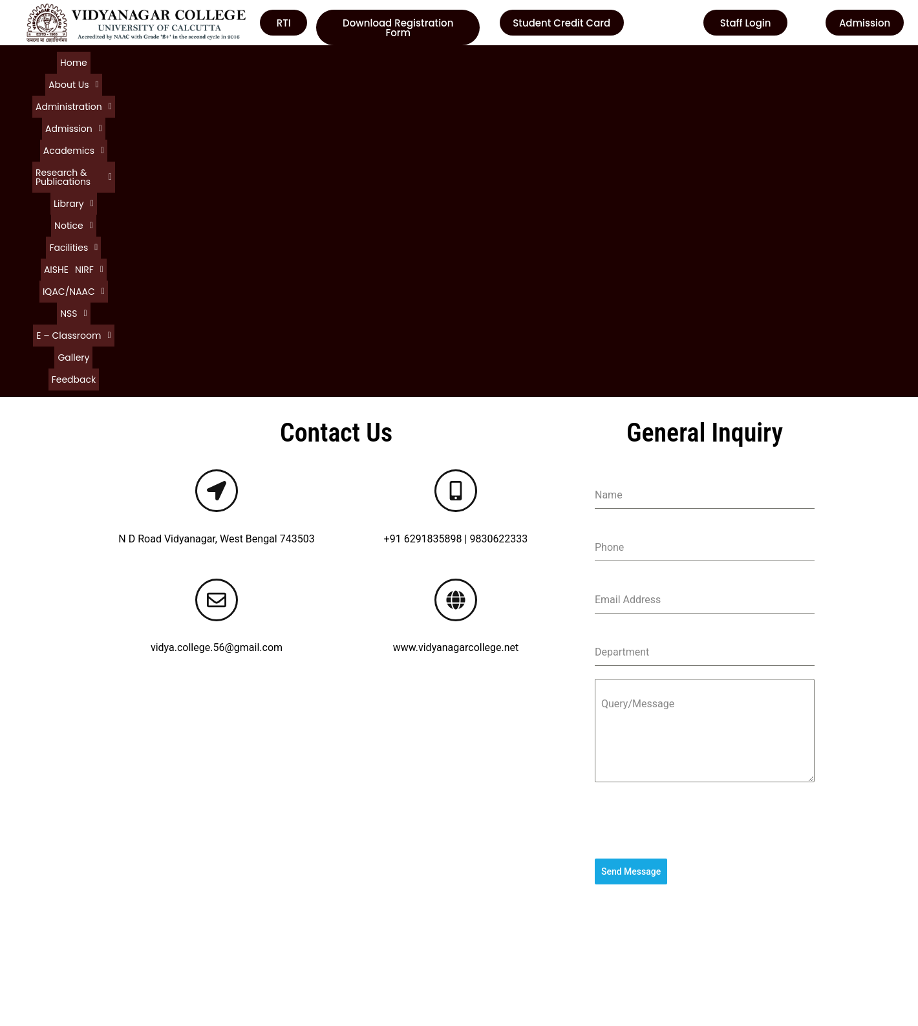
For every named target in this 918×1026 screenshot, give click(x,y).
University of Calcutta (518, 841)
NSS (727, 61)
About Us (98, 61)
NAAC (482, 888)
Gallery (406, 73)
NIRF (629, 61)
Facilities (558, 61)
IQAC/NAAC (679, 61)
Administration (164, 61)
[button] (98, 61)
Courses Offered (60, 911)
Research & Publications (385, 61)
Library (466, 61)
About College (55, 865)
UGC (479, 865)
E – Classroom (782, 61)
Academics (295, 61)
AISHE (598, 61)
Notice (510, 61)
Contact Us (48, 934)
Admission (233, 61)
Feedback (448, 73)
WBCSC (486, 911)
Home (56, 61)
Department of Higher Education (543, 934)
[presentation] (705, 509)
